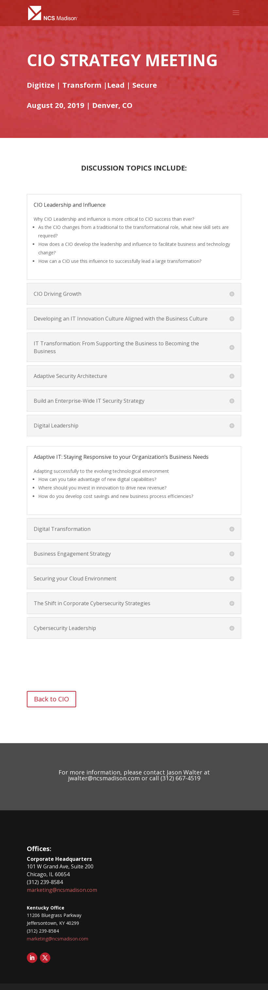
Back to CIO (51, 699)
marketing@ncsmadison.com (62, 889)
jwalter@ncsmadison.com (104, 778)
